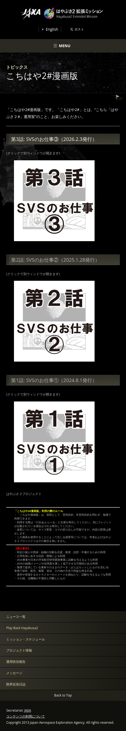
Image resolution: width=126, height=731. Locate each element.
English (52, 29)
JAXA (27, 710)
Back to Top (63, 695)
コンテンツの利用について (25, 716)
